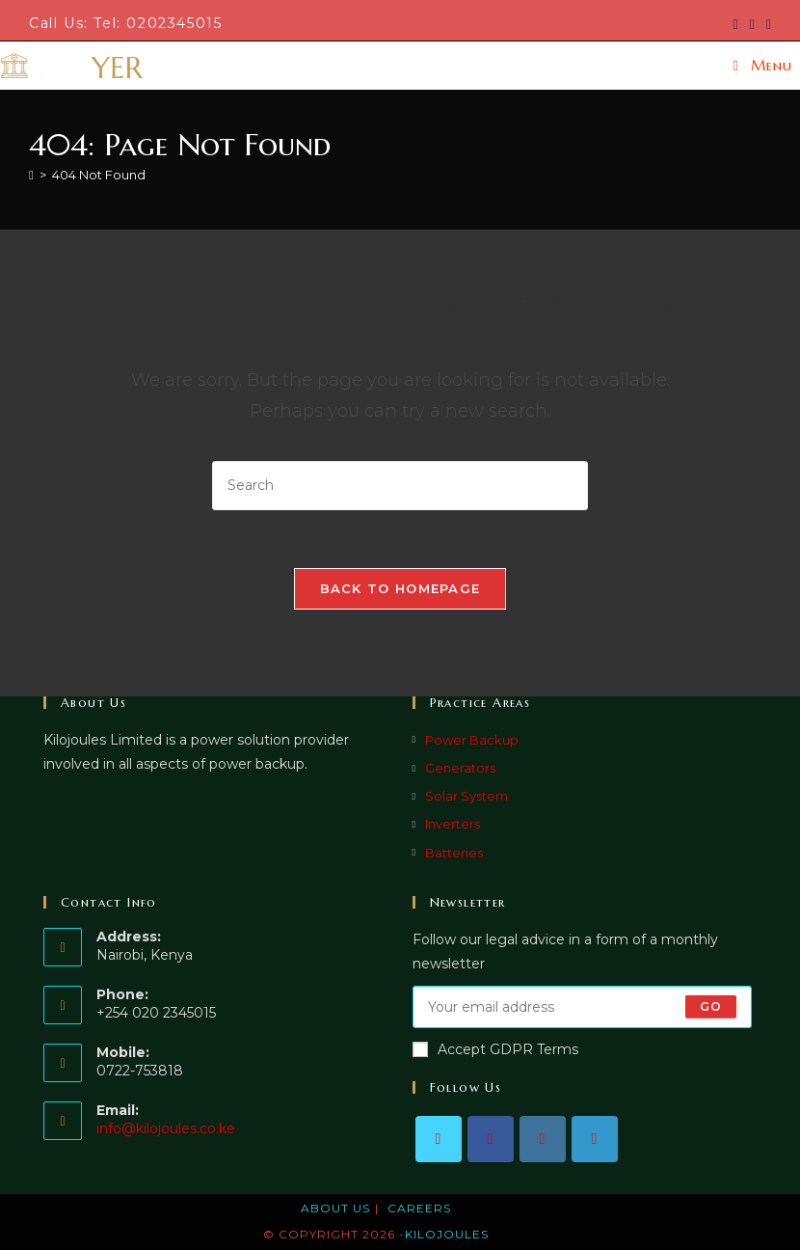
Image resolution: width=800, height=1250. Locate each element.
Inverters (452, 823)
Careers (419, 1208)
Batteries (454, 852)
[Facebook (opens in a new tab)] (752, 24)
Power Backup (472, 739)
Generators (460, 767)
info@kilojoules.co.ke (165, 1128)
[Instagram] (543, 1139)
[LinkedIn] (595, 1139)
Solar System (466, 795)
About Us (335, 1208)
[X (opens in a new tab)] (736, 24)
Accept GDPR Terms (495, 1049)
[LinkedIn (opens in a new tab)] (765, 24)
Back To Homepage (400, 588)
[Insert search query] (400, 485)
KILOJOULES (447, 1234)
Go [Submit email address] (711, 1006)
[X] (438, 1139)
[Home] (31, 174)
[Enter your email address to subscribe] (583, 1007)
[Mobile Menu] (762, 65)
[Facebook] (490, 1139)
